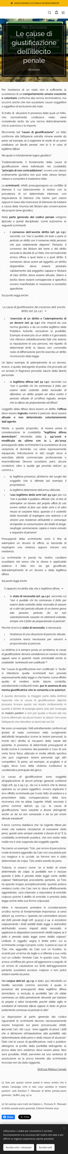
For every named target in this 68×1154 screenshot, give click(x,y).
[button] (49, 12)
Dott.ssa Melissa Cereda (52, 1069)
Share (8, 1117)
